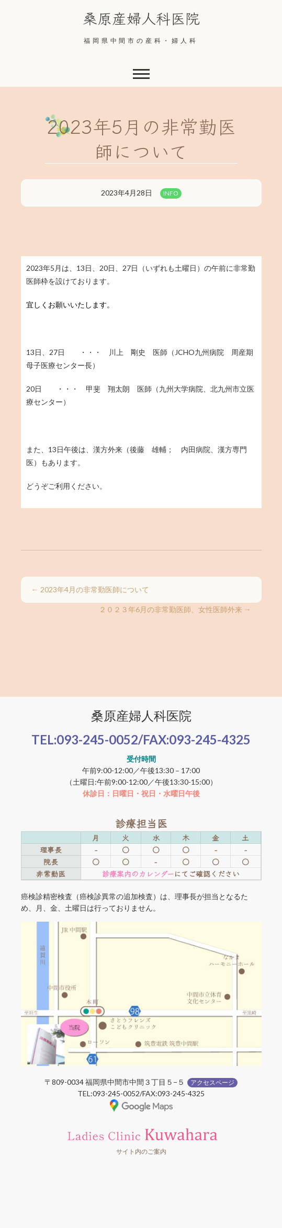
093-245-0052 (97, 739)
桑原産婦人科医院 (141, 17)
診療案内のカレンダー (138, 873)
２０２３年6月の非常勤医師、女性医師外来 (175, 609)
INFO (170, 193)
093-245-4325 (210, 739)
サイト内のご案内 (141, 1151)
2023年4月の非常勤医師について (90, 589)
